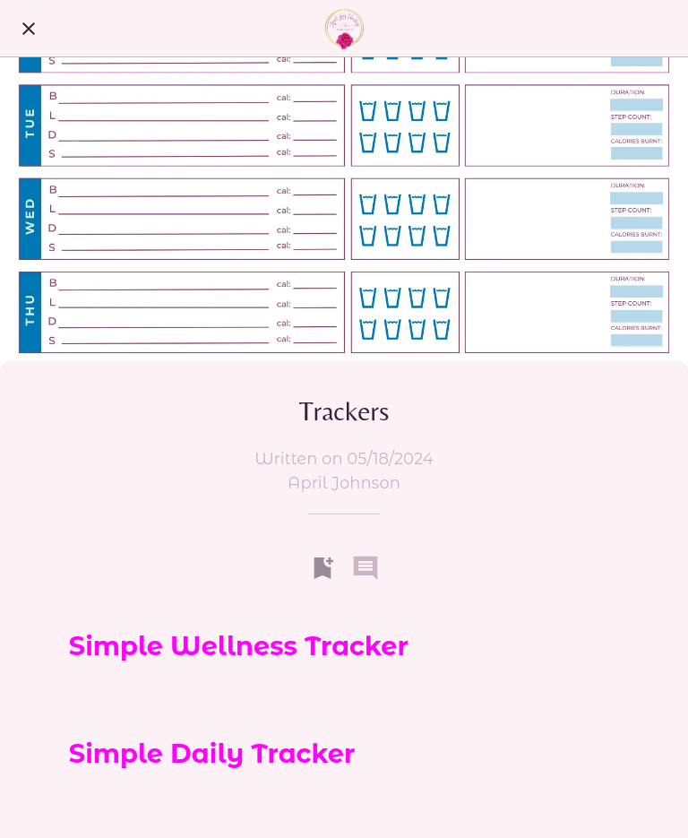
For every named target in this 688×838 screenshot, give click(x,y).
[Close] (28, 28)
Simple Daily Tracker (212, 753)
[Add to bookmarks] (322, 568)
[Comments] (365, 568)
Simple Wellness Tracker (238, 645)
